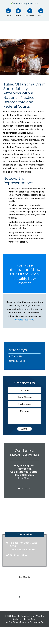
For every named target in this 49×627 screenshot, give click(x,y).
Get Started (29, 16)
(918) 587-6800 (18, 554)
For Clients (24, 577)
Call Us (8, 16)
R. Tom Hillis (15, 356)
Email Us (18, 16)
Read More (23, 478)
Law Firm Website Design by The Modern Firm (24, 622)
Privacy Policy (30, 619)
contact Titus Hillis (24, 319)
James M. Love (16, 360)
